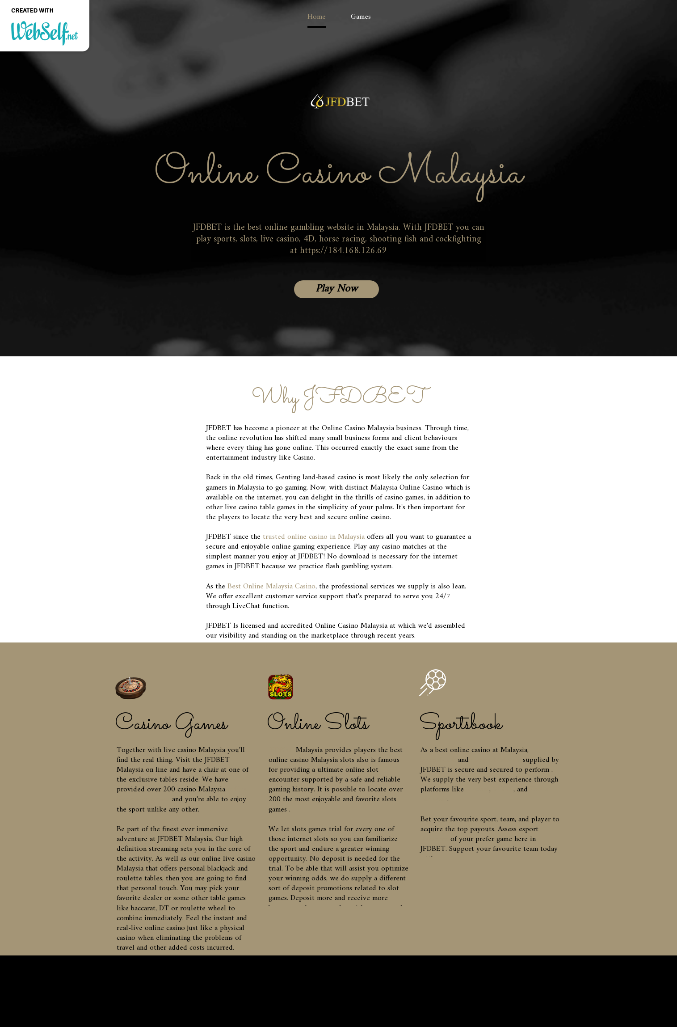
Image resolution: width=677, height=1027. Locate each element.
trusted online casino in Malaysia (314, 537)
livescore (434, 839)
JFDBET (281, 750)
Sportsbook (438, 760)
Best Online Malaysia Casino (271, 586)
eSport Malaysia (496, 760)
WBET (503, 789)
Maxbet (477, 789)
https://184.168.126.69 (343, 251)
